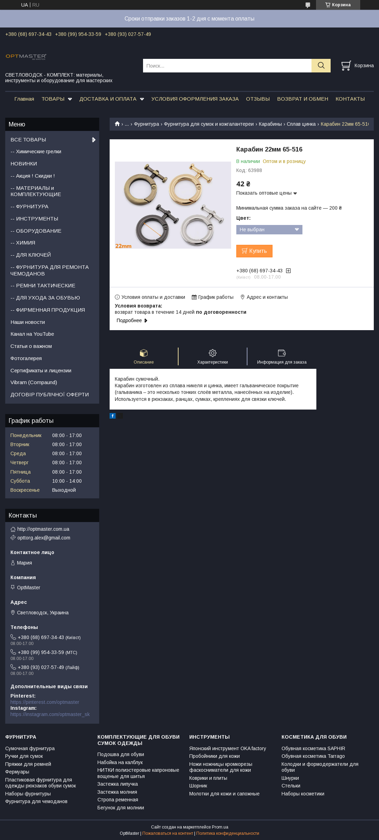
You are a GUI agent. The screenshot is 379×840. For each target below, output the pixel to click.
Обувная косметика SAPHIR (313, 748)
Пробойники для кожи (214, 756)
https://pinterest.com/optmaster (44, 702)
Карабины (270, 124)
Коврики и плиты (208, 778)
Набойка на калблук (120, 762)
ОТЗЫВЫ (258, 99)
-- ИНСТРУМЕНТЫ (34, 218)
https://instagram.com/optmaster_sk (50, 714)
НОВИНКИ (23, 163)
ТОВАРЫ (52, 99)
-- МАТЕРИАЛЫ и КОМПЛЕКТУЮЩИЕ (35, 191)
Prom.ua (220, 827)
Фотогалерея (26, 358)
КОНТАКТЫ (350, 99)
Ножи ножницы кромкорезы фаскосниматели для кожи (220, 767)
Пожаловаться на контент (167, 833)
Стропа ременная (117, 799)
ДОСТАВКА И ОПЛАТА (107, 99)
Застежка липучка (117, 784)
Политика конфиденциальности (227, 833)
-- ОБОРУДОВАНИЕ (35, 231)
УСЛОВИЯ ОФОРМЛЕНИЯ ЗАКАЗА (195, 99)
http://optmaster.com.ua (43, 529)
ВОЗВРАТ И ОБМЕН (302, 99)
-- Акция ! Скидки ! (32, 176)
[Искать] (321, 65)
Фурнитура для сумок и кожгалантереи (209, 124)
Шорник (198, 785)
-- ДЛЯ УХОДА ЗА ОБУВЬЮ (45, 298)
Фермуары (17, 772)
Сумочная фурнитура (30, 748)
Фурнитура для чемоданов (36, 801)
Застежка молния (117, 792)
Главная (24, 99)
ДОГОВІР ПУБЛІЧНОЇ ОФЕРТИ (49, 394)
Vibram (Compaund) (33, 382)
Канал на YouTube (32, 334)
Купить (258, 251)
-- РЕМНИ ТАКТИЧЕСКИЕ (42, 285)
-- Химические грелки (35, 151)
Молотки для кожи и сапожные (224, 793)
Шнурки (290, 778)
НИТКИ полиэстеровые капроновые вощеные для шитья (138, 773)
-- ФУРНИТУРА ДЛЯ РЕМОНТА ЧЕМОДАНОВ (49, 270)
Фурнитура (146, 124)
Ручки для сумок (24, 756)
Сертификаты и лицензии (40, 370)
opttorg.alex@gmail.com (43, 537)
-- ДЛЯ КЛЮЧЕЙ (30, 255)
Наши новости (27, 322)
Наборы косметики (303, 793)
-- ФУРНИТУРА (29, 206)
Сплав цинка (301, 124)
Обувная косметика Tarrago (313, 756)
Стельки (291, 785)
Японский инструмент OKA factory (227, 748)
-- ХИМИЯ (22, 243)
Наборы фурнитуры (28, 793)
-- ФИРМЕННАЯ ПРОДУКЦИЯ (47, 310)
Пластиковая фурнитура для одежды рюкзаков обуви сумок (40, 783)
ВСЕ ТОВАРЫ (28, 139)
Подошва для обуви (120, 754)
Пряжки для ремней (28, 764)
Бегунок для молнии (120, 807)
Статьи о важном (31, 346)
